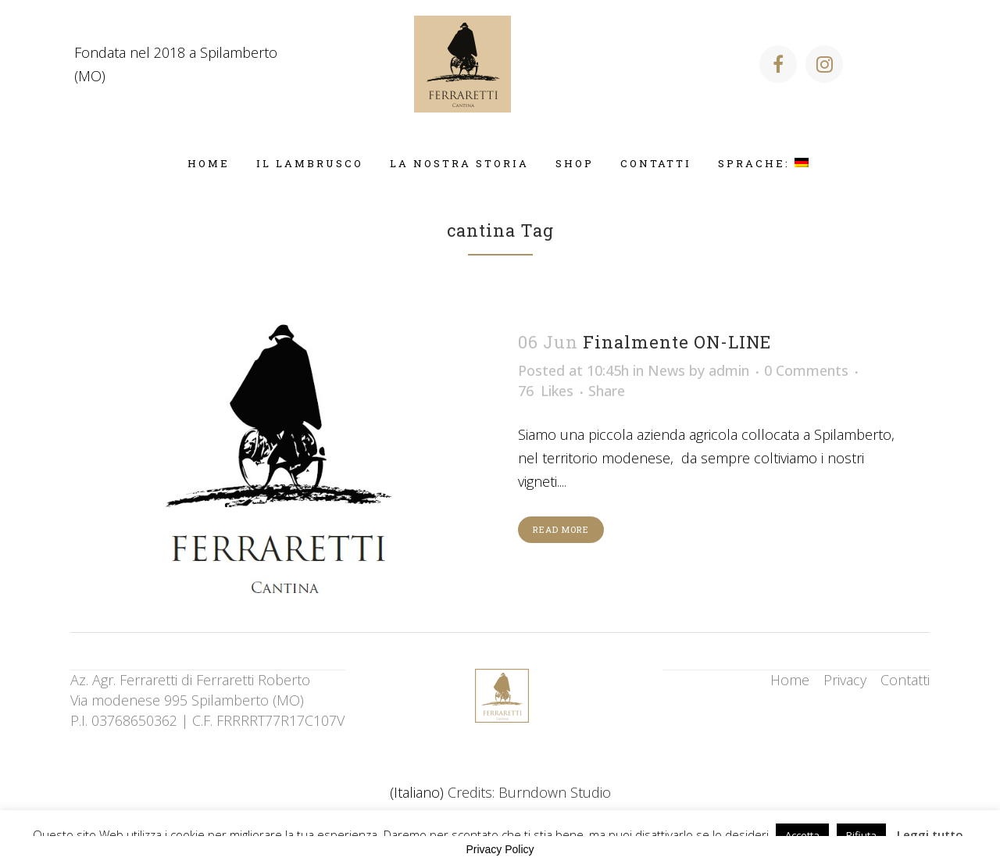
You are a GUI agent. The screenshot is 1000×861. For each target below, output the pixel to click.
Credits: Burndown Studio (529, 792)
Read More (561, 529)
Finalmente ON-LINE (677, 341)
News (666, 370)
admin (729, 370)
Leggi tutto (930, 834)
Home (789, 679)
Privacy (844, 679)
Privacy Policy (500, 849)
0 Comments (806, 370)
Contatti (905, 679)
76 (545, 390)
